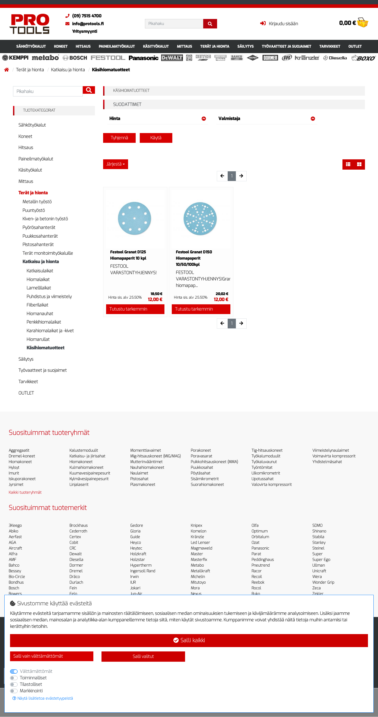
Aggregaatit (19, 450)
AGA (12, 542)
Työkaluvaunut (264, 461)
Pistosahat (139, 479)
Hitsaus (83, 46)
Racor (257, 571)
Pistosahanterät (38, 244)
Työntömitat (262, 467)
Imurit (14, 473)
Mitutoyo (198, 582)
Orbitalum (260, 537)
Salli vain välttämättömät (38, 656)
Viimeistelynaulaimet (330, 450)
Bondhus (16, 582)
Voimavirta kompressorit (333, 456)
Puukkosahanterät (40, 236)
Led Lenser (200, 542)
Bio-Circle (17, 576)
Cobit (73, 542)
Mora (195, 588)
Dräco (74, 576)
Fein (73, 588)
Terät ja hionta (214, 46)
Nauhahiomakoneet (147, 467)
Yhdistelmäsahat (327, 461)
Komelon (198, 531)
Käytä (155, 138)
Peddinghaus (263, 559)
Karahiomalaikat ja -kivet (50, 331)
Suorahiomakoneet (207, 484)
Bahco (14, 565)
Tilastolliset (31, 684)
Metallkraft (200, 571)
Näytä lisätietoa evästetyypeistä (42, 698)
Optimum (260, 531)
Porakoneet (201, 450)
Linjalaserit (78, 484)
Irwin (134, 576)
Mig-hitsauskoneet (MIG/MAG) (155, 456)
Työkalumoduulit (266, 456)
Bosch (14, 588)
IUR (133, 582)
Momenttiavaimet (145, 450)
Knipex (196, 525)
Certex (75, 537)
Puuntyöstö (34, 210)
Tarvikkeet (329, 46)
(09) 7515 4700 (82, 16)
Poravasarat (201, 456)
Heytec (136, 548)
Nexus (196, 593)
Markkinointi (31, 691)
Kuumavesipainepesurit (89, 473)
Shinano (319, 531)
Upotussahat (263, 479)
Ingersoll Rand (142, 571)
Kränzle (197, 537)
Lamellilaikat (39, 288)
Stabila (318, 537)
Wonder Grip (323, 582)
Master (197, 554)
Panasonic (260, 548)
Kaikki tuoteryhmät (25, 492)
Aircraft (15, 548)
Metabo (197, 565)
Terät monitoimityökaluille (48, 253)
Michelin (198, 576)
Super (317, 554)
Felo (73, 593)
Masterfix (199, 559)
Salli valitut (143, 656)
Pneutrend (261, 565)
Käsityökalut (156, 46)
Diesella (76, 559)
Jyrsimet (16, 484)
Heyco (135, 542)
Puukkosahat (202, 467)
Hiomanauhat (40, 313)
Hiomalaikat (38, 279)
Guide (135, 537)
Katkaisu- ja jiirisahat (87, 456)
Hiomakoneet (20, 461)
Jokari (135, 588)
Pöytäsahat (200, 473)
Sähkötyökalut (31, 46)
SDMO (317, 525)
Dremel (75, 571)
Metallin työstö (37, 202)
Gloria (135, 531)
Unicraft (319, 571)
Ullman (318, 565)
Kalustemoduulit (83, 450)
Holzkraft (138, 554)
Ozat (255, 542)
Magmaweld (201, 548)
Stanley (318, 542)
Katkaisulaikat (40, 271)
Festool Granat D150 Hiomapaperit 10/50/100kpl (194, 258)
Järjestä (114, 164)
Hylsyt (14, 467)
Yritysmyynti (84, 31)
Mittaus (184, 46)
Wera (317, 576)
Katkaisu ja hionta (68, 70)
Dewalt (75, 554)
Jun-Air (136, 593)
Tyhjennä (119, 138)
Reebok (258, 582)
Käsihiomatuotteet (45, 348)
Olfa (255, 525)
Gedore (136, 525)
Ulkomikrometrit (266, 473)
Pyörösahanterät (39, 227)
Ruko (256, 593)
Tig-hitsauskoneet (267, 450)
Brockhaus (78, 525)
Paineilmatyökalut (117, 46)
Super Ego (321, 559)
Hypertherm (140, 565)
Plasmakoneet (142, 484)
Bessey (15, 571)
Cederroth (78, 531)
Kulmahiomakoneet (86, 467)
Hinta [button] (157, 118)
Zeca (316, 588)
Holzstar (137, 559)
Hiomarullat (38, 339)
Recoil (257, 576)
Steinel (318, 548)
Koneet (61, 46)
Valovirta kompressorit (272, 484)
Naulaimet (139, 473)
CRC (72, 548)
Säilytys (245, 46)
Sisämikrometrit (205, 479)
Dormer (76, 565)
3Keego (15, 525)
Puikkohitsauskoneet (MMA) (214, 461)
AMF (12, 559)
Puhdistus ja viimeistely (49, 296)
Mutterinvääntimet (146, 461)
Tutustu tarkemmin (128, 309)
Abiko (13, 531)
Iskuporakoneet (22, 479)
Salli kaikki (189, 640)
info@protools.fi (83, 24)
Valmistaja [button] (266, 118)
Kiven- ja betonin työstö (45, 219)
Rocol (256, 588)
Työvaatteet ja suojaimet (286, 46)
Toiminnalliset (33, 678)
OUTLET (355, 46)
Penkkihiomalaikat (44, 322)
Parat (256, 554)
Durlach (76, 582)
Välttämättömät (36, 671)
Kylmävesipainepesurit (89, 479)
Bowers (15, 593)
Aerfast (15, 537)
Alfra (13, 554)
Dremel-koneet (22, 456)
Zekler (317, 593)
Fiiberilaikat (37, 305)
